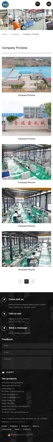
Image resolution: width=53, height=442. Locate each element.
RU (37, 4)
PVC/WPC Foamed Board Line (13, 392)
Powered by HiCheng (17, 422)
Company (15, 35)
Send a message (18, 328)
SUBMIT (10, 373)
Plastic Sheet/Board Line (11, 397)
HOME (4, 426)
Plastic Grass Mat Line (10, 395)
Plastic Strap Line (8, 389)
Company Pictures (31, 35)
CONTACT (27, 429)
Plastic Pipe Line (8, 403)
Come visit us (16, 299)
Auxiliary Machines (8, 409)
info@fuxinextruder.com (22, 333)
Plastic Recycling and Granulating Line (16, 406)
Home (4, 35)
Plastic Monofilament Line (11, 386)
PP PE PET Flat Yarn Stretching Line (15, 412)
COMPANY (14, 426)
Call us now (15, 314)
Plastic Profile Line (8, 400)
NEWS (17, 429)
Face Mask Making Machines (12, 383)
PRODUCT (25, 426)
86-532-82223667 (23, 319)
